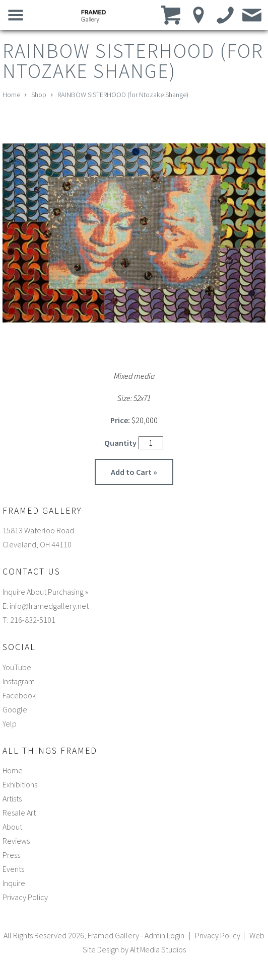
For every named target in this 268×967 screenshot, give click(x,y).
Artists (12, 798)
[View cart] (172, 15)
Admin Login (164, 935)
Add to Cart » (134, 472)
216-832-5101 (32, 620)
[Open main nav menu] (16, 15)
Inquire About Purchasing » (45, 592)
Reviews (16, 841)
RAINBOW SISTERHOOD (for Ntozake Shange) (122, 94)
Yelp (10, 723)
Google (15, 709)
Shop (38, 94)
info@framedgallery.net (49, 606)
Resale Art (19, 813)
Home (11, 94)
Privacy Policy (25, 897)
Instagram (19, 681)
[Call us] (225, 15)
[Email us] (252, 15)
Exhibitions (20, 784)
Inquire (14, 883)
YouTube (17, 667)
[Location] (199, 15)
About (12, 827)
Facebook (19, 695)
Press (11, 855)
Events (13, 869)
